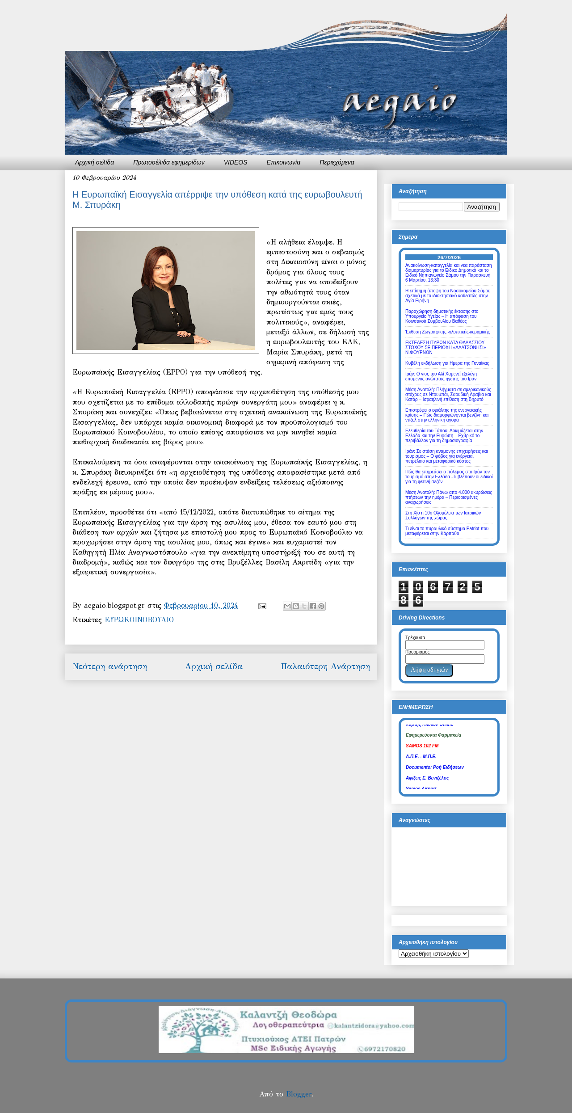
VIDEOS (236, 162)
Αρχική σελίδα (94, 162)
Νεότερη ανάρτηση (109, 666)
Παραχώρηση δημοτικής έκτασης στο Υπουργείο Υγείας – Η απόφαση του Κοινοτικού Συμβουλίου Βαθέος (442, 316)
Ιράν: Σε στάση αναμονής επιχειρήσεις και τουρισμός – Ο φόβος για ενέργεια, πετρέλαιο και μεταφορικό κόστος (446, 456)
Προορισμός (417, 651)
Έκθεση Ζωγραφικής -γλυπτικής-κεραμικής (447, 331)
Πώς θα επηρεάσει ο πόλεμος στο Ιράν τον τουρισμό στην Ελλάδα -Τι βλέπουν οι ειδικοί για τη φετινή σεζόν (448, 476)
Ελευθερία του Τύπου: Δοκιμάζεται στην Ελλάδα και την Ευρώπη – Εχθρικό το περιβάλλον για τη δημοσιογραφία (444, 435)
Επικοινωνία (284, 162)
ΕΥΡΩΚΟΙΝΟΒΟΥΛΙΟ (139, 620)
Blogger (298, 1094)
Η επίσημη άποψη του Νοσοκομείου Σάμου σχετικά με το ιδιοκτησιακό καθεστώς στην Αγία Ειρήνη (448, 295)
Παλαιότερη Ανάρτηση (325, 666)
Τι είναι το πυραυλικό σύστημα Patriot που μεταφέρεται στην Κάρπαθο (446, 531)
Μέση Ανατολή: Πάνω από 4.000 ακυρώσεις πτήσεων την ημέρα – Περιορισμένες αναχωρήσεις (448, 497)
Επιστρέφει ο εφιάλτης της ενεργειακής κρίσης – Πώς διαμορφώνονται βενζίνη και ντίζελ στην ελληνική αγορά (446, 415)
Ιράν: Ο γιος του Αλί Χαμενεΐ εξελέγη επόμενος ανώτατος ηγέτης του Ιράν (441, 376)
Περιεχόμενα (337, 162)
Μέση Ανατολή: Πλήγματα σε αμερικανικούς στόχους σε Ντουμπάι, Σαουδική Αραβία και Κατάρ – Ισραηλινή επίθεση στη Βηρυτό (448, 394)
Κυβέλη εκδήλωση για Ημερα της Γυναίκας (447, 363)
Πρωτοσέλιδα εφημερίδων (169, 162)
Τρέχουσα (415, 637)
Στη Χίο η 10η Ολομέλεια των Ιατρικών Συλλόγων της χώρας (443, 515)
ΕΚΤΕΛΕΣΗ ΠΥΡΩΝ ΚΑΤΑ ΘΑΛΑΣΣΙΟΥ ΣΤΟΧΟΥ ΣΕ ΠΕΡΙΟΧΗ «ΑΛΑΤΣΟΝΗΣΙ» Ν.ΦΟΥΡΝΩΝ (445, 347)
